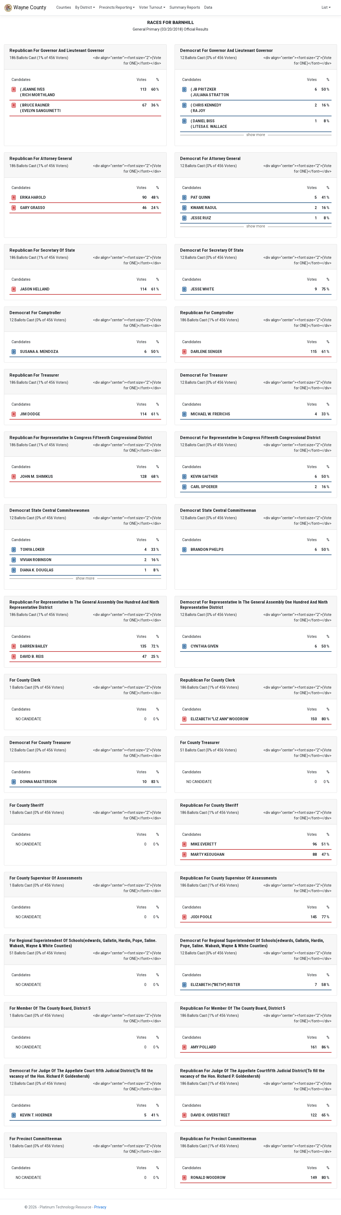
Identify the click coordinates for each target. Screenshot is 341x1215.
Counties (63, 7)
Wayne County (25, 8)
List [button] (325, 7)
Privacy (100, 1207)
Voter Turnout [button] (150, 7)
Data (208, 7)
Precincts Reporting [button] (115, 7)
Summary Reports (185, 7)
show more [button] (255, 135)
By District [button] (83, 7)
